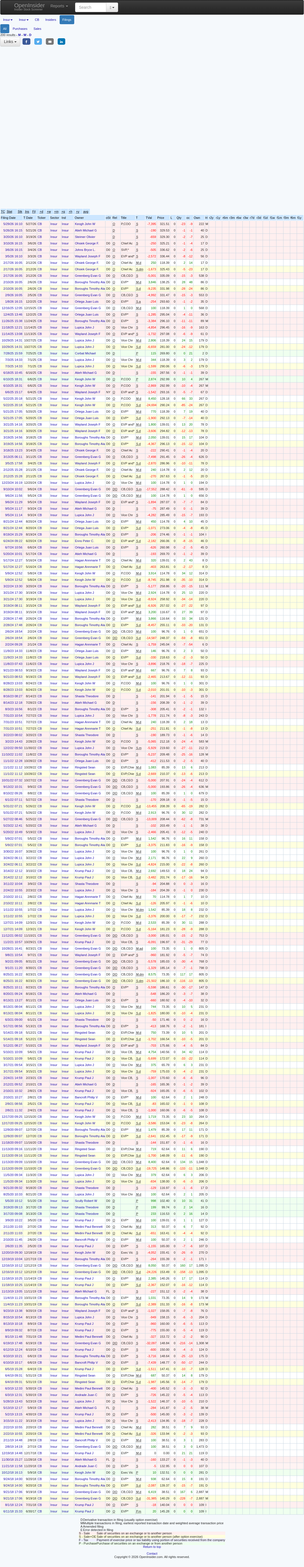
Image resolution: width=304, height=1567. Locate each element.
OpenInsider (29, 6)
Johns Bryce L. (85, 249)
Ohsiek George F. (87, 243)
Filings (66, 19)
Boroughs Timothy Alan (91, 282)
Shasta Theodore (86, 696)
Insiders (50, 19)
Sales (37, 28)
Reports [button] (59, 6)
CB (37, 19)
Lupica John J (84, 327)
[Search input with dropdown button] (90, 7)
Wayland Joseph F (87, 256)
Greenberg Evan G (88, 275)
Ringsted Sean (85, 767)
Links (10, 41)
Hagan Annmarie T (88, 560)
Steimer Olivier (85, 237)
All (4, 28)
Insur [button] (8, 19)
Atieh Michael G (86, 230)
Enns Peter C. (84, 541)
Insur (53, 224)
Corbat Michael (85, 353)
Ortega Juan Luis (86, 301)
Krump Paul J (84, 871)
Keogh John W (85, 224)
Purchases (20, 28)
